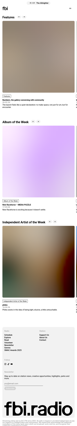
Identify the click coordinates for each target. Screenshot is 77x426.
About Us (43, 337)
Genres (7, 348)
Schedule (8, 335)
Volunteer (8, 343)
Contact (42, 340)
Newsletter (9, 345)
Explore (7, 337)
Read (6, 340)
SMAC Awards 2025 (13, 350)
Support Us (44, 335)
